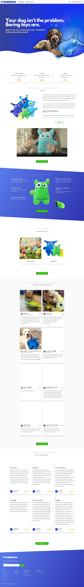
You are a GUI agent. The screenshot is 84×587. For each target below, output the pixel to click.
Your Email (6, 563)
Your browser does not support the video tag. (42, 142)
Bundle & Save (29, 1)
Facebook (16, 571)
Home (4, 571)
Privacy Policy (26, 571)
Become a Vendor (6, 573)
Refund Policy (26, 573)
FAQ (70, 1)
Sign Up (22, 565)
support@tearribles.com (40, 571)
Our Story (75, 1)
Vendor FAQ (5, 575)
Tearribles (21, 1)
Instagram (16, 573)
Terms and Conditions (28, 575)
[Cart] (82, 2)
